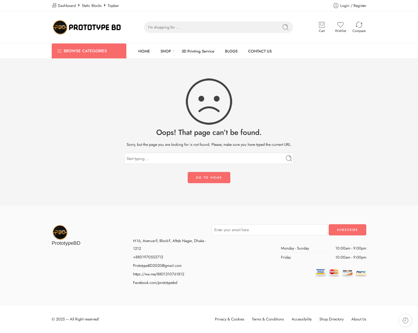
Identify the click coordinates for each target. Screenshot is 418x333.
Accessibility (302, 319)
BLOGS (231, 51)
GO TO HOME (209, 177)
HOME (144, 51)
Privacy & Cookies (229, 319)
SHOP (165, 51)
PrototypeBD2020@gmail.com (157, 265)
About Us (358, 319)
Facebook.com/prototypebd (155, 282)
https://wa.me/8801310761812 (158, 274)
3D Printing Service (198, 51)
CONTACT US (260, 51)
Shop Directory (331, 319)
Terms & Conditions (268, 319)
